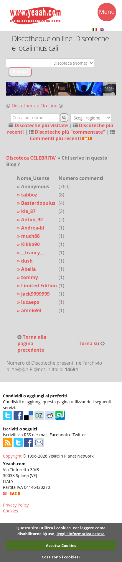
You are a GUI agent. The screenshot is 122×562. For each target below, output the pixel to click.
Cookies (10, 511)
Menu (107, 13)
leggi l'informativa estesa (81, 533)
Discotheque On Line (34, 105)
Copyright (12, 456)
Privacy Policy (16, 505)
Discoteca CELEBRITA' (31, 158)
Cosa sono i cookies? (61, 557)
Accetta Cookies (61, 545)
